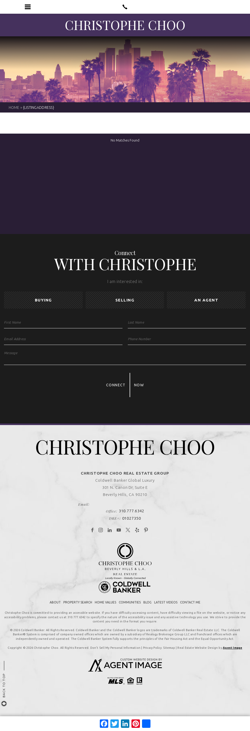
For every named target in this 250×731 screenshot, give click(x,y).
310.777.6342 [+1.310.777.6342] (132, 516)
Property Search (77, 607)
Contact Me (190, 607)
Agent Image (232, 653)
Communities (130, 607)
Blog (147, 607)
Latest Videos (165, 607)
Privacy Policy (152, 653)
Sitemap (169, 653)
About (55, 607)
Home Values (105, 607)
